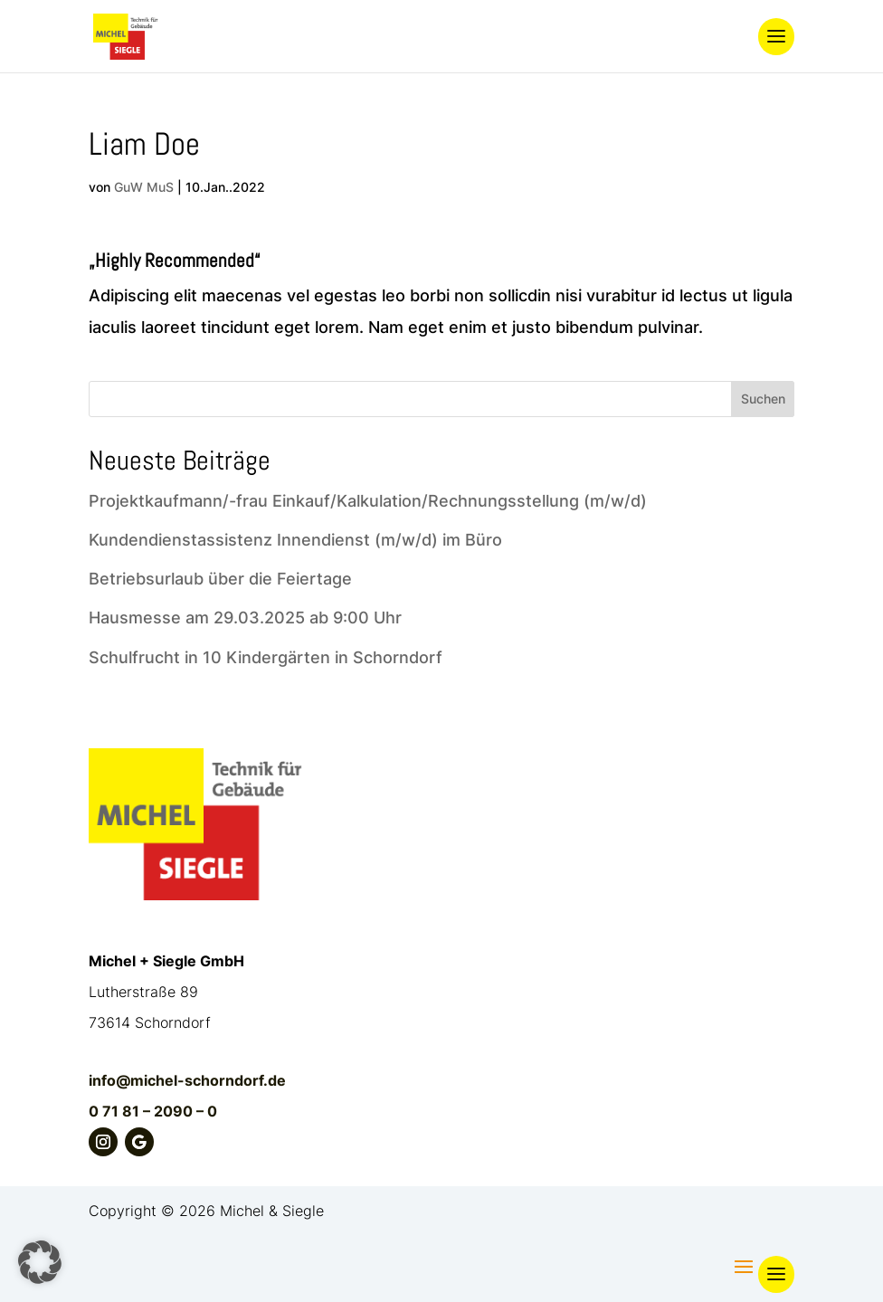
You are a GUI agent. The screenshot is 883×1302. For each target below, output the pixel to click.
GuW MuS (144, 187)
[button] (40, 1262)
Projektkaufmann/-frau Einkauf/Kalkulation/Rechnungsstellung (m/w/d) (368, 500)
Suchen (763, 398)
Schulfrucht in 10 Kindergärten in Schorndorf (265, 657)
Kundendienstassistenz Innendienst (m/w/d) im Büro (295, 539)
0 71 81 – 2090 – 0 (153, 1111)
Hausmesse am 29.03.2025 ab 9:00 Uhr (245, 617)
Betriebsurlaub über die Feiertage (220, 578)
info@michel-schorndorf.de (187, 1080)
